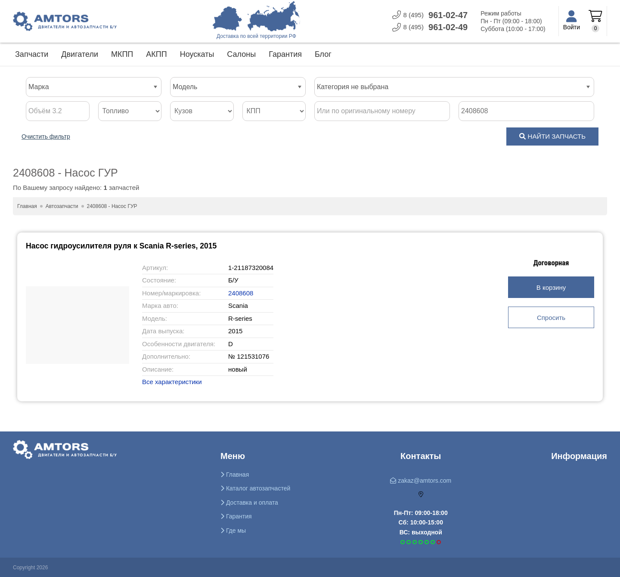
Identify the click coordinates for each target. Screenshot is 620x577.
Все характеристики (172, 381)
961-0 (430, 15)
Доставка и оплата (249, 502)
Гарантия (285, 54)
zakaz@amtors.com (420, 480)
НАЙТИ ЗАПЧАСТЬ (552, 136)
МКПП (122, 54)
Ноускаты (197, 54)
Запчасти (31, 54)
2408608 (242, 293)
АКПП (156, 54)
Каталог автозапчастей (255, 488)
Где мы (233, 530)
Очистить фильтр (46, 136)
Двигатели (79, 54)
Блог (323, 54)
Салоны (241, 54)
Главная (234, 474)
